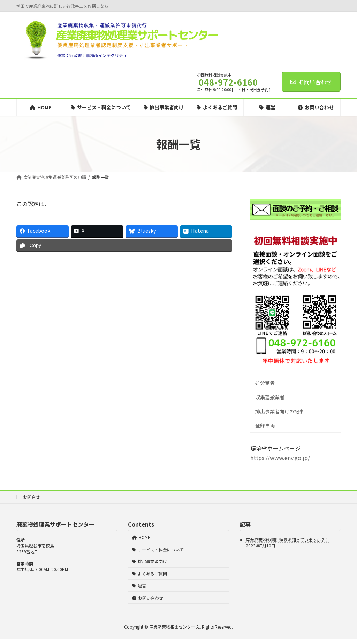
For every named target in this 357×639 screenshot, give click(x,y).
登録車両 (265, 425)
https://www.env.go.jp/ (280, 457)
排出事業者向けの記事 (279, 411)
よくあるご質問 (149, 573)
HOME (141, 537)
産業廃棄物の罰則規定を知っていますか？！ (287, 540)
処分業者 (265, 382)
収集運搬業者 (269, 397)
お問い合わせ (311, 82)
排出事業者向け (149, 562)
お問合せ (31, 497)
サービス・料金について (158, 549)
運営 (139, 586)
